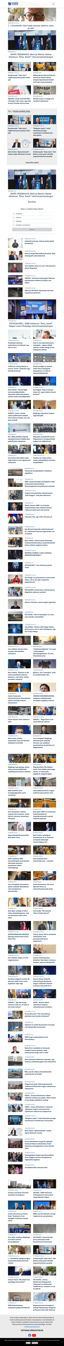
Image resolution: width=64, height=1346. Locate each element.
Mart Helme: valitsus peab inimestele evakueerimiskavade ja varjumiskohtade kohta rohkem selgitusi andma (40, 543)
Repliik (15, 96)
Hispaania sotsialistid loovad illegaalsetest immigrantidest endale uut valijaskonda (44, 440)
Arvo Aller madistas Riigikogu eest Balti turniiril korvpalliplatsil (19, 1240)
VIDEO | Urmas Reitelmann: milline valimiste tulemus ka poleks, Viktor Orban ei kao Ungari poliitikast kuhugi (40, 1098)
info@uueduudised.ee (32, 1327)
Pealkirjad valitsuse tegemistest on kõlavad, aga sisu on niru (18, 346)
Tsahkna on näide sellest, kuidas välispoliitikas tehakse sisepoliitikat (44, 461)
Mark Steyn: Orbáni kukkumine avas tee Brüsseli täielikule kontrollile (18, 741)
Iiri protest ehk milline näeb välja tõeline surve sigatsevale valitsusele (19, 461)
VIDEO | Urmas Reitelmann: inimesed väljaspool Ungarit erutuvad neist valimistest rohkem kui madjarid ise (38, 1110)
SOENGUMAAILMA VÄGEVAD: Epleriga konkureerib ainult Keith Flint (18, 937)
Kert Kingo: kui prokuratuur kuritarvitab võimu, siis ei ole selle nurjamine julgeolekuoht (40, 580)
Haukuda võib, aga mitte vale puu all (38, 518)
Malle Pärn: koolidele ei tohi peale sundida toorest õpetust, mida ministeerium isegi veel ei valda (37, 1051)
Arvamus (16, 23)
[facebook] (29, 1336)
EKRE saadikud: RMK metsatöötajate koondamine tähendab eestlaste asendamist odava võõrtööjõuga (18, 864)
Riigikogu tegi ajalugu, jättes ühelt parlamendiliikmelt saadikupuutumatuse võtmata (19, 770)
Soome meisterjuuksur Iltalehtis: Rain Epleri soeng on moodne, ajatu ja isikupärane (44, 961)
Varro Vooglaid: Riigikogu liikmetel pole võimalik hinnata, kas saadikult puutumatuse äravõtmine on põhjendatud (44, 743)
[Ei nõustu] (62, 1342)
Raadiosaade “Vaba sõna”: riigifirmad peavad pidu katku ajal (19, 77)
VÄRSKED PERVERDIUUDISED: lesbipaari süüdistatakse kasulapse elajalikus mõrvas (43, 699)
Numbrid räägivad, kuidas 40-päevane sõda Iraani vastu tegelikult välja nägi (19, 982)
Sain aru (28, 1343)
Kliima (32, 469)
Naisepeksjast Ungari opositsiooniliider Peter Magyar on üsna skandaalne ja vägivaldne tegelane (39, 1158)
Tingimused (35, 1343)
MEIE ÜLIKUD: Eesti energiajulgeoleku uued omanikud (17, 793)
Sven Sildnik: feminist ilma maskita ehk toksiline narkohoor (18, 652)
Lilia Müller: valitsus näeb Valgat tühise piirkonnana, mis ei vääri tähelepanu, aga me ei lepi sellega (40, 630)
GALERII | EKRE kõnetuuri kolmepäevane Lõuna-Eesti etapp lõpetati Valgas (43, 1196)
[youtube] (34, 1336)
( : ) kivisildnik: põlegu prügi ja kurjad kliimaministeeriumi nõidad (19, 1261)
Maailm (41, 96)
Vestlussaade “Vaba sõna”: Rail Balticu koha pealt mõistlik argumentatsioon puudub (44, 154)
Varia (40, 956)
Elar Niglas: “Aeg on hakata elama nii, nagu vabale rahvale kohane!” (44, 393)
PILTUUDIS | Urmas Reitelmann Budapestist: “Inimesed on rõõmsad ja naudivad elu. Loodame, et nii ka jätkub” (44, 1285)
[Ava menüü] (53, 4)
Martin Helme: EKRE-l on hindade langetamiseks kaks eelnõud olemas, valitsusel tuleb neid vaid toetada (38, 508)
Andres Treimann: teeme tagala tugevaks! (40, 603)
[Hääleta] (32, 230)
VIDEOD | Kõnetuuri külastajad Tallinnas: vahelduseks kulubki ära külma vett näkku (40, 281)
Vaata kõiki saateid (32, 162)
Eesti (14, 52)
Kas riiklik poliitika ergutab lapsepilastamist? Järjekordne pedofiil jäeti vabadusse (19, 440)
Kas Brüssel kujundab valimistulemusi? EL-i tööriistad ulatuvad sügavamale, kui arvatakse (40, 532)
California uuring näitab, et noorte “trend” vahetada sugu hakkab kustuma (19, 369)
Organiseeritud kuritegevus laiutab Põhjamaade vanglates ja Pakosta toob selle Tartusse (44, 1308)
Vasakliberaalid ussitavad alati (36, 1168)
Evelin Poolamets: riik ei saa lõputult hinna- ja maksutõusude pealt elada (43, 887)
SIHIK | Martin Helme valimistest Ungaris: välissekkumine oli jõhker (42, 1005)
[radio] (32, 214)
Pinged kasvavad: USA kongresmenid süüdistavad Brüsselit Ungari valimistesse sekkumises (40, 1087)
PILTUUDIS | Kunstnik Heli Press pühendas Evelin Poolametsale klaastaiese (43, 1240)
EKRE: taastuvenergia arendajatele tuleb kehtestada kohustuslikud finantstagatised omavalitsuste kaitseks (40, 485)
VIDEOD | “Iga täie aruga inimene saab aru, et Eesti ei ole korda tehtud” (18, 1005)
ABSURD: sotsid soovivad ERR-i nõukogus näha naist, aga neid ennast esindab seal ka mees (19, 101)
